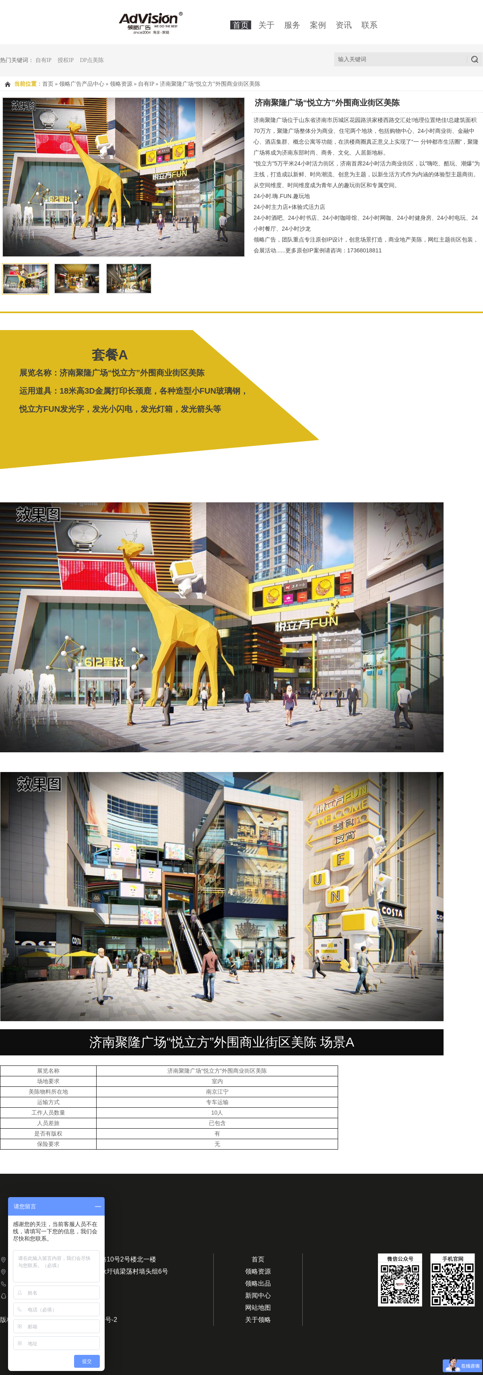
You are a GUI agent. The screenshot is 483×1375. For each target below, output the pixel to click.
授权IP (66, 60)
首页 (241, 25)
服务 (292, 25)
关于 (266, 25)
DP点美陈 (92, 60)
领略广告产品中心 (81, 84)
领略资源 (121, 84)
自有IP (43, 60)
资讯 (344, 25)
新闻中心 (258, 1295)
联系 (369, 25)
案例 (318, 25)
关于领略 (258, 1319)
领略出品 (258, 1283)
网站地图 (258, 1307)
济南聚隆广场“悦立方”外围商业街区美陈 (210, 84)
